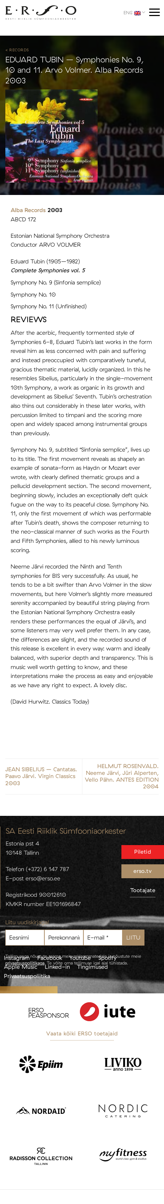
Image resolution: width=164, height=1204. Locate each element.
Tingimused (92, 966)
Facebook (49, 957)
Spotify (107, 957)
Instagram (17, 957)
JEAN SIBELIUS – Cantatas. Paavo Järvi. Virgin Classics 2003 (41, 776)
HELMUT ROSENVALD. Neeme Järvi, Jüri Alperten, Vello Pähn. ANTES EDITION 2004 (122, 776)
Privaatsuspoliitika (27, 975)
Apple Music (20, 966)
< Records (17, 49)
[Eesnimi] (24, 937)
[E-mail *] (102, 937)
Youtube (80, 957)
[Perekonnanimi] (63, 937)
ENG (134, 12)
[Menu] (154, 12)
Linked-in (57, 966)
